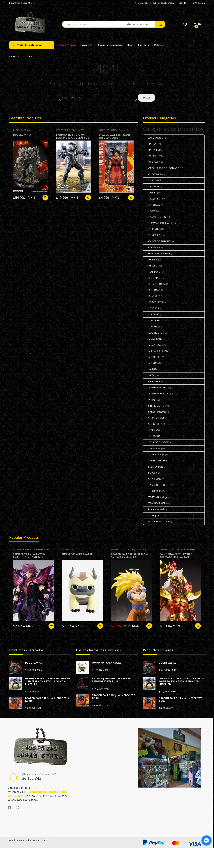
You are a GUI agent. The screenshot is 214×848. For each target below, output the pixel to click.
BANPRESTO (152, 149)
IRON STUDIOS (154, 284)
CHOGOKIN (152, 174)
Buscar (146, 97)
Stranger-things (154, 454)
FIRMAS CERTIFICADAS (158, 223)
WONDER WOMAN (156, 521)
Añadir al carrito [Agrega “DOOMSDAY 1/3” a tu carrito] (45, 197)
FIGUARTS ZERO (154, 216)
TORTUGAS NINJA (155, 497)
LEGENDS (151, 308)
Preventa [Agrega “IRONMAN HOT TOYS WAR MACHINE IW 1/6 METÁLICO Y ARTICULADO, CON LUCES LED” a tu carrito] (88, 197)
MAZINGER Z (153, 332)
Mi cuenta (198, 3)
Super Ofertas (67, 45)
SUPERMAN (152, 479)
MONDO (150, 363)
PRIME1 (16, 130)
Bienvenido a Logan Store (22, 2)
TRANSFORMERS (155, 503)
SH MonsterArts (154, 418)
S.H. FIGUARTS (153, 405)
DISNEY (149, 192)
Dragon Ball (124, 130)
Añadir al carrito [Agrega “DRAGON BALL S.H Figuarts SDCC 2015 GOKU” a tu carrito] (131, 197)
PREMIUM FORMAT (156, 393)
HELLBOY (151, 265)
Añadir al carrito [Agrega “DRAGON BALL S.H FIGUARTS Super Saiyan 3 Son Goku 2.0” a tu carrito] (149, 626)
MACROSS (151, 314)
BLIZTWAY (151, 162)
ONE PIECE (151, 381)
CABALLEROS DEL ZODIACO (161, 168)
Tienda (182, 2)
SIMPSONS (151, 436)
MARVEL (81, 130)
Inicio (12, 56)
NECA (148, 375)
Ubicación (141, 3)
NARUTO (150, 369)
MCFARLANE (152, 338)
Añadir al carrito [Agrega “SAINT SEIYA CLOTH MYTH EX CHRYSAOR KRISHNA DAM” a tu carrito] (198, 626)
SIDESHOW (26, 130)
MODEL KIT (152, 357)
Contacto (143, 45)
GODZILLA (151, 247)
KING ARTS (151, 296)
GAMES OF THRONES (157, 241)
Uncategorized (153, 509)
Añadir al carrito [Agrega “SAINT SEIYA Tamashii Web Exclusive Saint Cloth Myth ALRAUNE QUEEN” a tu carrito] (51, 626)
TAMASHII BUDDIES (156, 485)
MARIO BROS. (153, 320)
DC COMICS (152, 180)
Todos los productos (110, 45)
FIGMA (149, 210)
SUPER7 (150, 472)
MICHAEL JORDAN (155, 351)
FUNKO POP (152, 235)
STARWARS (151, 448)
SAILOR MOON (154, 411)
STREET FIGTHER (155, 460)
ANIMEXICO (104, 130)
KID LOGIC (151, 290)
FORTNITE (151, 229)
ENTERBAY (151, 204)
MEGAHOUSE (153, 344)
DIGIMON (151, 186)
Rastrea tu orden (163, 3)
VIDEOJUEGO (152, 515)
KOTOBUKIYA (153, 302)
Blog (130, 45)
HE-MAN (150, 259)
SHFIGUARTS (152, 424)
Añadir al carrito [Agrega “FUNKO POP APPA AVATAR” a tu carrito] (100, 626)
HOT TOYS (61, 130)
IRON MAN (71, 130)
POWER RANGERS (155, 387)
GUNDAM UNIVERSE (156, 253)
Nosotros (86, 45)
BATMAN (150, 156)
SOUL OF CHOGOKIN (157, 442)
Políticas (159, 45)
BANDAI (114, 130)
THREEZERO (152, 491)
